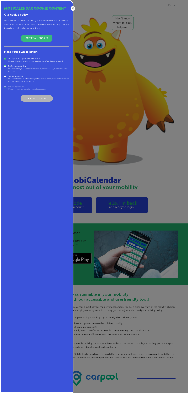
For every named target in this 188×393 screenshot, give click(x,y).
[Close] (73, 8)
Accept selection (37, 98)
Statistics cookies (38, 79)
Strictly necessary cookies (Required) (35, 59)
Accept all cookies (37, 38)
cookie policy (20, 28)
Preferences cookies (38, 68)
